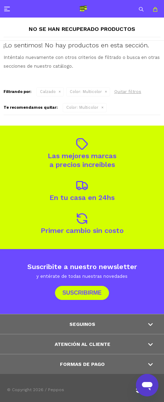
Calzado (48, 91)
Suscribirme (82, 293)
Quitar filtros (127, 91)
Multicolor (86, 91)
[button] (141, 9)
